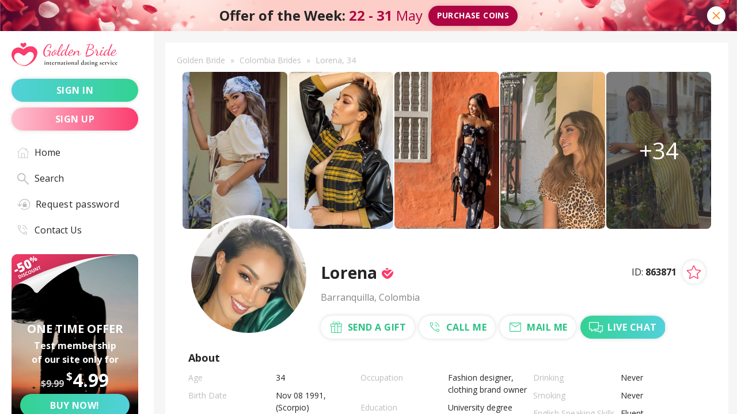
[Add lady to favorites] (693, 271)
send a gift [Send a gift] (367, 327)
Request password (68, 204)
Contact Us (49, 230)
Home (38, 152)
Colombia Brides (270, 60)
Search (40, 178)
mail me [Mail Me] (537, 327)
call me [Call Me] (457, 327)
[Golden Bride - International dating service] (75, 55)
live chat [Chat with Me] (622, 327)
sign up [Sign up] (74, 119)
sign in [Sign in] (74, 90)
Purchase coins (473, 15)
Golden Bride (201, 60)
